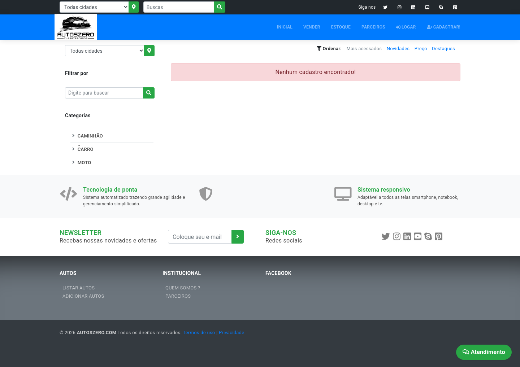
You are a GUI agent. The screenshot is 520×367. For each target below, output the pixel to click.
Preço (421, 48)
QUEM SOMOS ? (182, 287)
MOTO (80, 162)
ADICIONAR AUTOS (83, 296)
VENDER (311, 27)
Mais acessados (364, 48)
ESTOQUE (341, 27)
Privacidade (231, 332)
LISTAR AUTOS (78, 287)
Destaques (443, 48)
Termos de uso (199, 332)
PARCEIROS (373, 27)
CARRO (82, 149)
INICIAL (284, 27)
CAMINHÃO (86, 136)
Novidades (398, 48)
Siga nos (367, 7)
